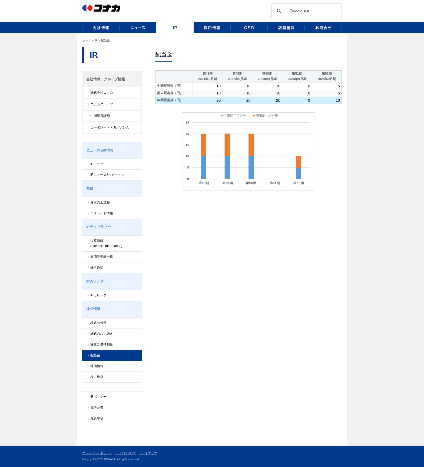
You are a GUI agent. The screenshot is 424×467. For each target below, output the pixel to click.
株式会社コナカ (101, 92)
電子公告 (96, 407)
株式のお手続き (101, 334)
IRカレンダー (100, 295)
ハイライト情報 (101, 213)
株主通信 (96, 267)
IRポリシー (98, 397)
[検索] (314, 11)
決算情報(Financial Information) (106, 243)
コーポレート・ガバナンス (109, 127)
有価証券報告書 (101, 257)
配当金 (95, 355)
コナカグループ (101, 104)
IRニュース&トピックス (107, 175)
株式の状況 (98, 323)
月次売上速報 (100, 202)
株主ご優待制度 (101, 344)
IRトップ (96, 164)
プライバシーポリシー (97, 453)
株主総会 (96, 377)
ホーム (86, 40)
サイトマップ (148, 453)
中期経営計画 (100, 116)
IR (95, 40)
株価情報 (96, 366)
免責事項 (96, 418)
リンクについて (125, 453)
